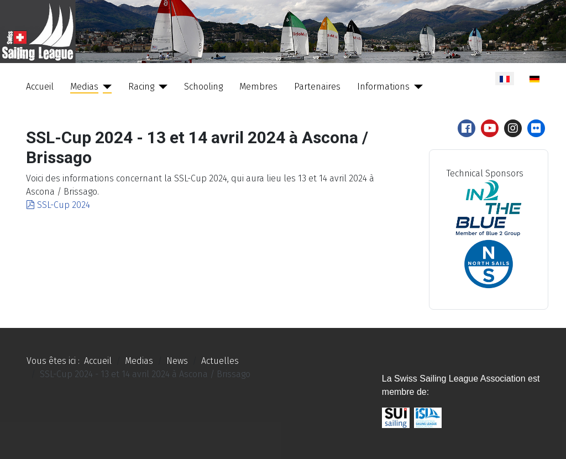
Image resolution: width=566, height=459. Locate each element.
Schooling (203, 86)
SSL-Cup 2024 (58, 205)
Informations (383, 86)
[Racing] (160, 86)
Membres (258, 86)
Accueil (40, 86)
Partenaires (317, 86)
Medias (84, 86)
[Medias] (105, 86)
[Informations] (416, 86)
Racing (141, 86)
